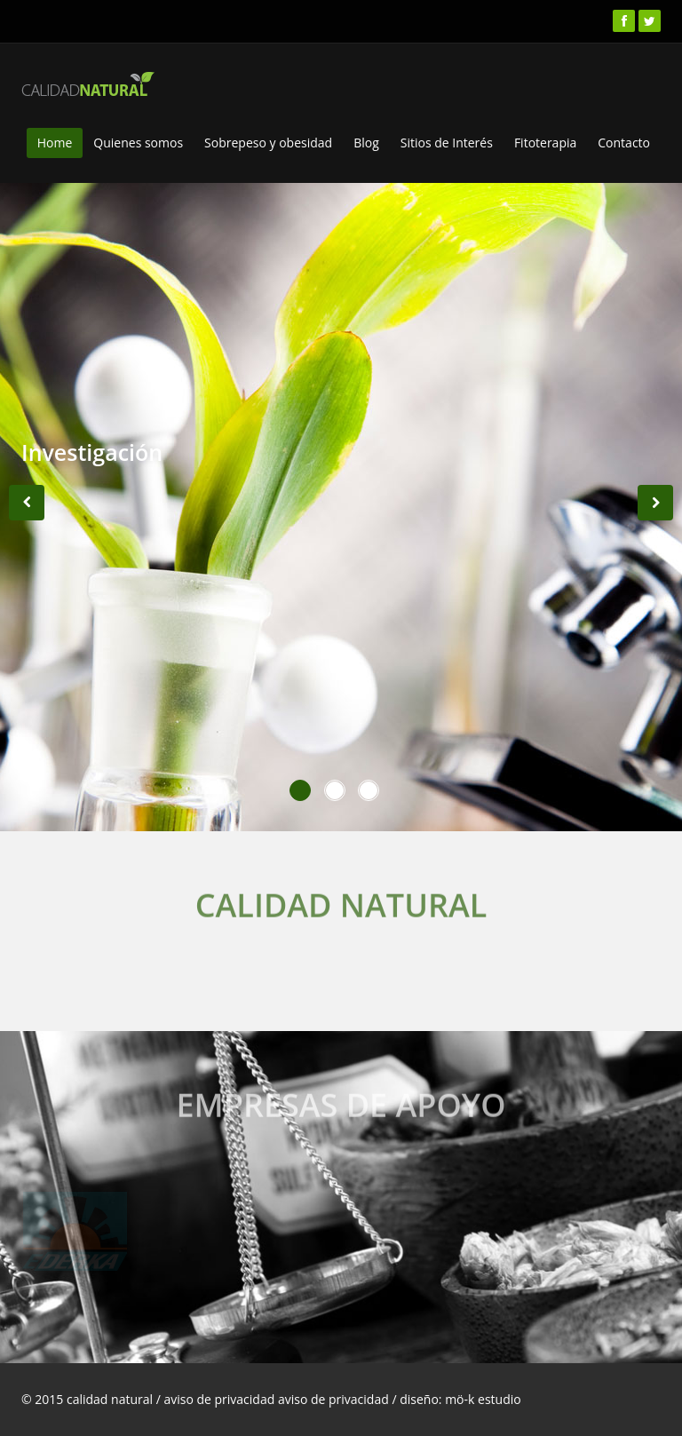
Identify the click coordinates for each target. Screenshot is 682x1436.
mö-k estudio (483, 1399)
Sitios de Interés (446, 142)
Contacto (624, 142)
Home (55, 142)
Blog (366, 142)
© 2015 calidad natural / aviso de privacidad (149, 1399)
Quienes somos (138, 142)
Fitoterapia (545, 142)
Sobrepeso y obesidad (268, 142)
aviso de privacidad (335, 1399)
